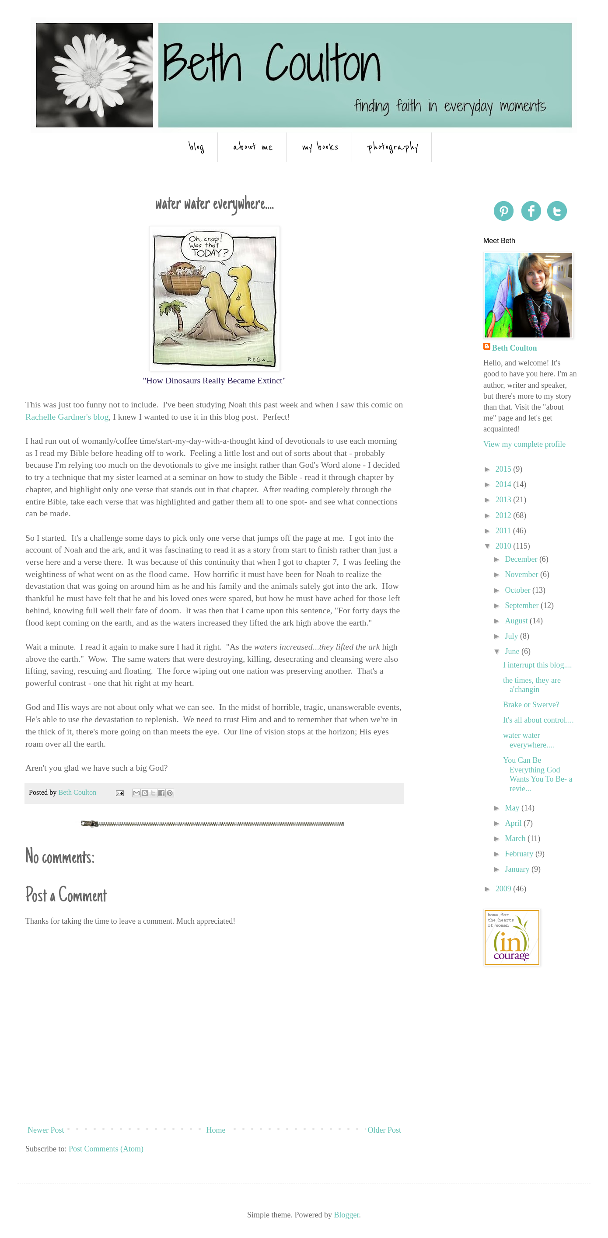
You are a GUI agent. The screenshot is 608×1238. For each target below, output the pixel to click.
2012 (505, 515)
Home (216, 1130)
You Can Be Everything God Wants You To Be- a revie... (537, 774)
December (522, 559)
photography (392, 147)
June (513, 651)
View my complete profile (524, 444)
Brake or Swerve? (531, 704)
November (522, 574)
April (514, 823)
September (522, 605)
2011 (504, 530)
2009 (505, 888)
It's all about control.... (538, 720)
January (518, 869)
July (512, 636)
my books (320, 147)
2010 (505, 546)
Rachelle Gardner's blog (66, 416)
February (520, 853)
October (518, 590)
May (513, 807)
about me (253, 147)
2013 (505, 499)
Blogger (346, 1214)
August (517, 620)
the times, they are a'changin (532, 685)
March (516, 838)
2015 (505, 469)
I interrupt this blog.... (537, 665)
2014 (505, 484)
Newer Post (46, 1130)
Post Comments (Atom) (106, 1148)
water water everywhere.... (528, 740)
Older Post (385, 1130)
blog (196, 147)
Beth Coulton (514, 348)
